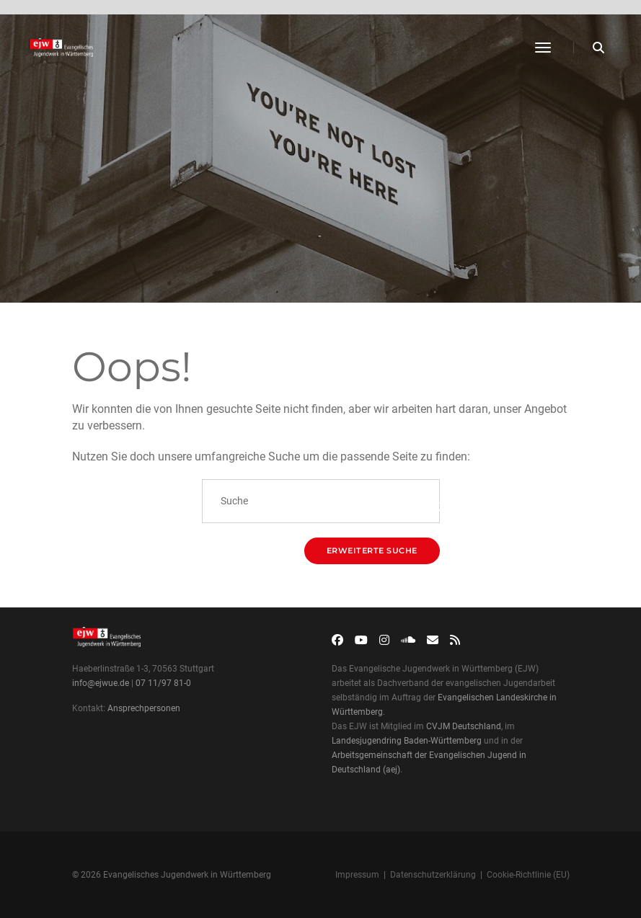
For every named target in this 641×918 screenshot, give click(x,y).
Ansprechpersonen (143, 708)
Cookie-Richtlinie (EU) (528, 875)
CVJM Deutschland (463, 726)
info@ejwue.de (100, 683)
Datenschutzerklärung (433, 875)
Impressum (357, 875)
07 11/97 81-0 (163, 683)
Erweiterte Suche (372, 550)
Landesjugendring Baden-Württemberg (407, 741)
